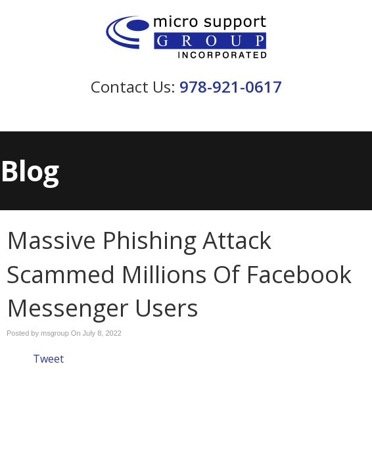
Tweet (48, 358)
